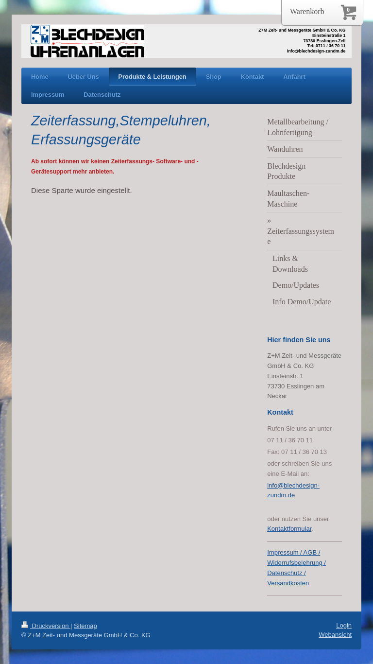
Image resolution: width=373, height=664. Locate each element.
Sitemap (85, 625)
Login (344, 625)
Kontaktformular (289, 528)
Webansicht (335, 634)
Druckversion (45, 625)
